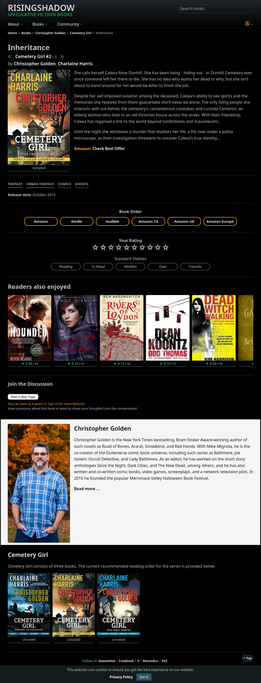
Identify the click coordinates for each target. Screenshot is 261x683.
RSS (164, 661)
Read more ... (86, 488)
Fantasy (15, 184)
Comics (64, 184)
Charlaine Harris (75, 64)
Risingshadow (41, 9)
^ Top (248, 658)
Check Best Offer (108, 148)
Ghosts (81, 184)
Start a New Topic (22, 397)
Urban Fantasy (40, 184)
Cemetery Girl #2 (33, 56)
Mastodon (150, 661)
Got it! (143, 677)
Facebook (126, 661)
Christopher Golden (35, 64)
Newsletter (107, 661)
